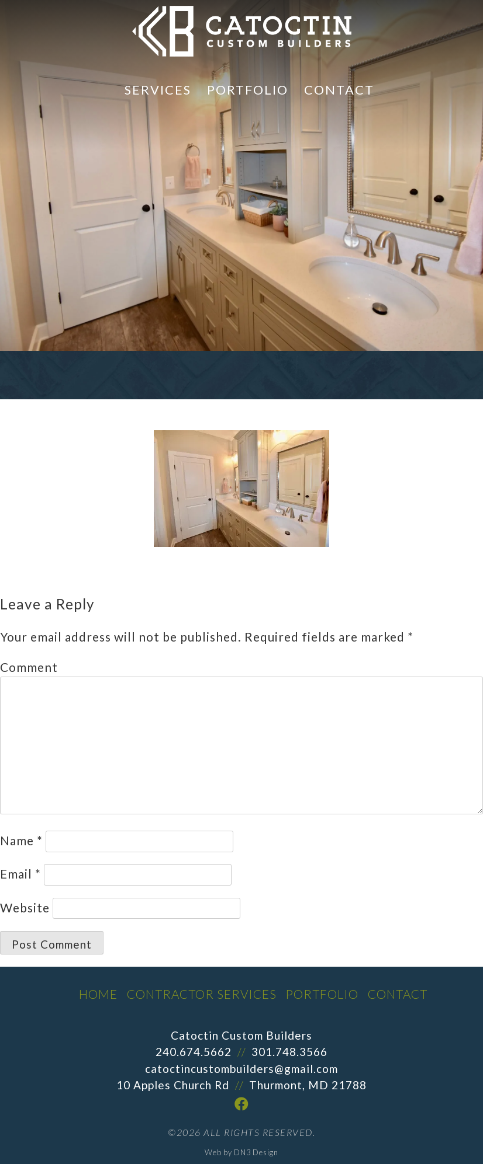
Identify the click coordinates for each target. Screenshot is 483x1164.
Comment (29, 667)
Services (158, 89)
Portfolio (247, 89)
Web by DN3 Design (241, 1152)
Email (20, 873)
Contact (339, 89)
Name (21, 840)
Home (98, 994)
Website (25, 907)
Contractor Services (202, 994)
